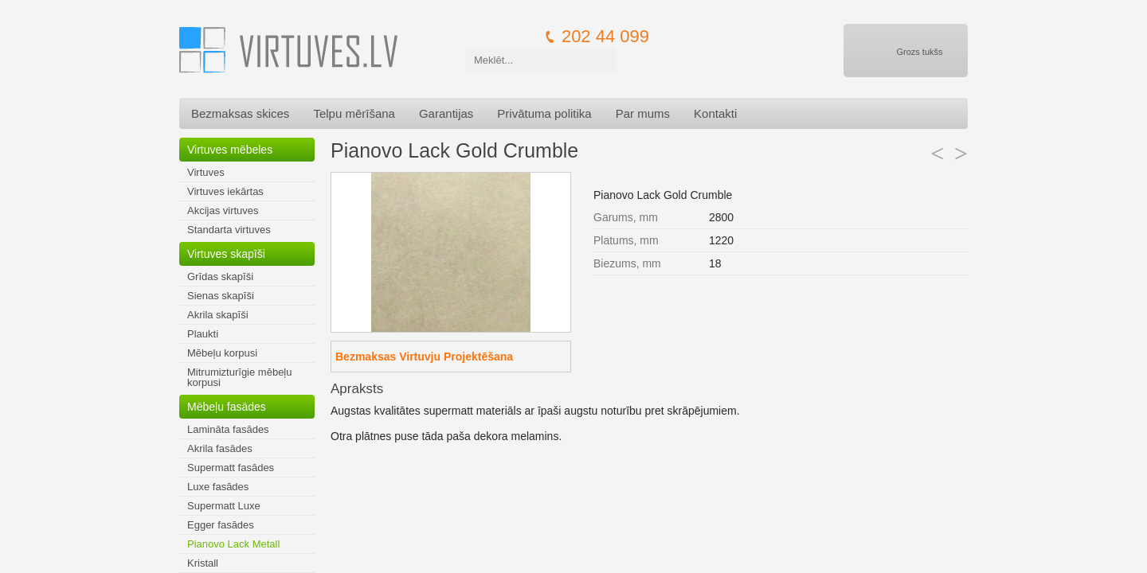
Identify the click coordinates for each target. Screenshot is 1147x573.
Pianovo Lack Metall (233, 544)
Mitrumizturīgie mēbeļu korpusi (239, 377)
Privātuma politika (544, 113)
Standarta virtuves (229, 230)
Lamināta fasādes (228, 429)
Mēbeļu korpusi (222, 353)
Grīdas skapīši (220, 277)
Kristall (202, 563)
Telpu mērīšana (354, 113)
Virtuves (206, 172)
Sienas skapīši (220, 296)
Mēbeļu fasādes (226, 406)
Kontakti (715, 113)
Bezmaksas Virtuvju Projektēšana (424, 356)
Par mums (643, 113)
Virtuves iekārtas (225, 191)
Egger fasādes (220, 525)
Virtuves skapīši (226, 254)
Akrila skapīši (218, 315)
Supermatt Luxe (223, 506)
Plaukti (202, 334)
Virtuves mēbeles (229, 149)
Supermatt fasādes (230, 468)
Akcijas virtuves (223, 210)
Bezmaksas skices (240, 113)
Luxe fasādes (218, 487)
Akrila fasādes (219, 448)
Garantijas (446, 113)
